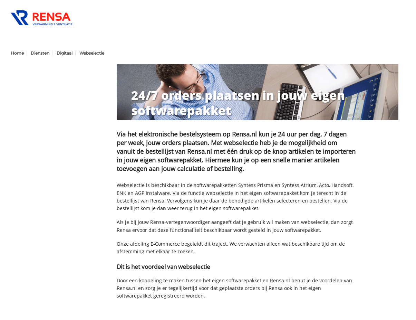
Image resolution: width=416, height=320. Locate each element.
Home (17, 53)
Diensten (40, 53)
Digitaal (64, 53)
